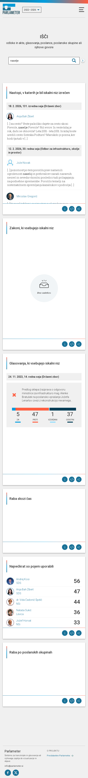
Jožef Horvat (23, 620)
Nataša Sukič (23, 610)
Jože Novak (23, 162)
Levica (20, 614)
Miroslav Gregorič (27, 196)
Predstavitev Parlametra (58, 755)
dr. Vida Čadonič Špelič (29, 599)
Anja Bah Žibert (25, 116)
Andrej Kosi (23, 579)
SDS (18, 582)
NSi (18, 603)
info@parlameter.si (14, 766)
